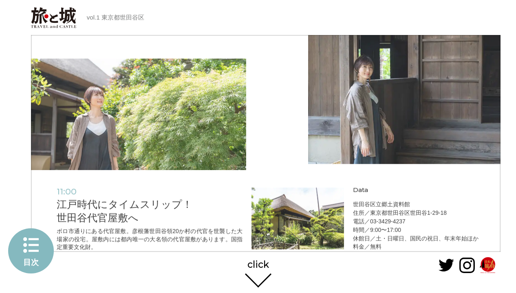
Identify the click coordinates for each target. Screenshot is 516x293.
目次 (31, 262)
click (258, 263)
